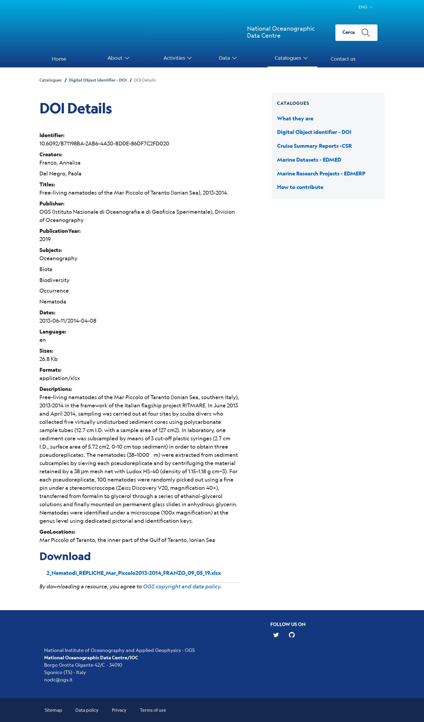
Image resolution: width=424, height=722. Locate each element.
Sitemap (53, 710)
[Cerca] (356, 32)
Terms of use (153, 710)
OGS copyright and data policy (181, 586)
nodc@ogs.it (58, 679)
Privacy (119, 710)
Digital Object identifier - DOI (98, 80)
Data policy (87, 710)
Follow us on (288, 624)
